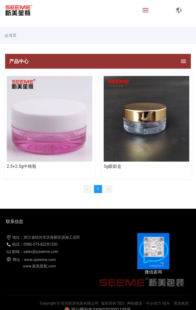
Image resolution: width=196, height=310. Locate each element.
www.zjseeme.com (40, 259)
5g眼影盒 (112, 166)
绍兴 (166, 303)
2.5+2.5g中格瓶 (21, 166)
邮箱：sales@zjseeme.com (35, 251)
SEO (120, 303)
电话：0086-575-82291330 (35, 244)
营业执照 (181, 303)
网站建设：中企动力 (144, 303)
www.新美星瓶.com (39, 266)
